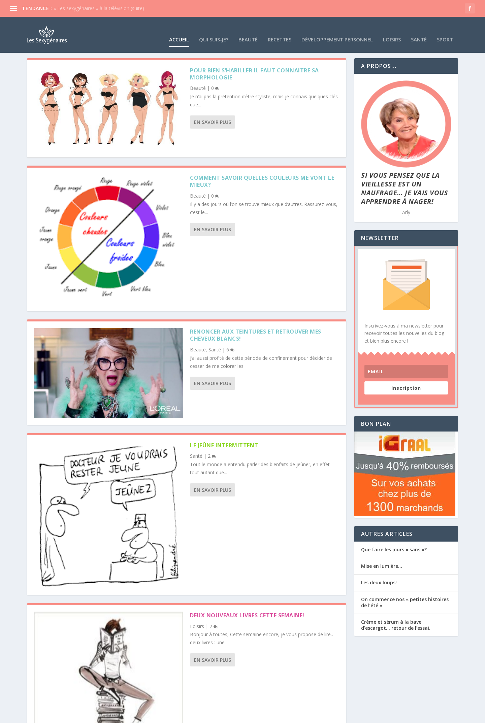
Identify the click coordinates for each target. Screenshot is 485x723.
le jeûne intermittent (224, 444)
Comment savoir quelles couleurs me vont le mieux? (262, 180)
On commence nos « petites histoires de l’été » (405, 601)
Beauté (248, 31)
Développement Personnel (337, 31)
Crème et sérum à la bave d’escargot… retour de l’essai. (395, 624)
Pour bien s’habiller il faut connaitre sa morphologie (254, 73)
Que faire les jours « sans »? (394, 548)
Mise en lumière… (381, 565)
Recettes (279, 31)
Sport (445, 31)
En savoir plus (212, 121)
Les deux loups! (379, 582)
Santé (419, 31)
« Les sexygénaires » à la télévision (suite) (99, 8)
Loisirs (392, 31)
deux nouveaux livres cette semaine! (247, 614)
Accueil (179, 31)
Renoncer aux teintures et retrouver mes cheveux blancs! (255, 334)
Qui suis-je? (213, 31)
